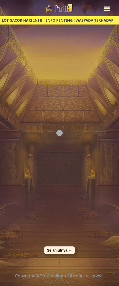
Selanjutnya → (59, 250)
